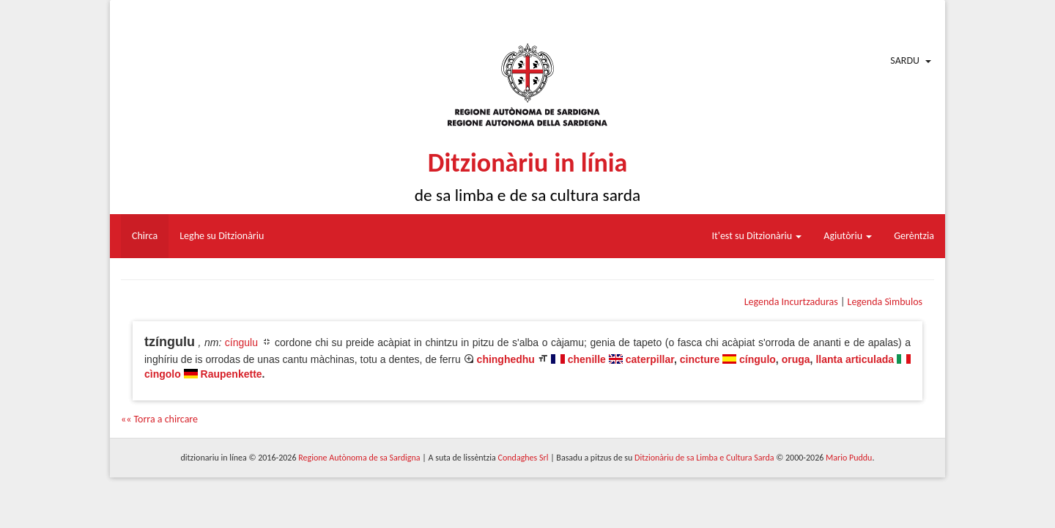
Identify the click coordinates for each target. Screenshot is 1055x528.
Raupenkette (231, 374)
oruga (796, 359)
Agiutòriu (847, 236)
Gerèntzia (914, 236)
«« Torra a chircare (159, 419)
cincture (699, 359)
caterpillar (650, 359)
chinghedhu (506, 359)
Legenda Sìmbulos (885, 302)
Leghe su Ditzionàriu (221, 236)
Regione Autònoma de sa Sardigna (359, 457)
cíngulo (757, 359)
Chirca (145, 236)
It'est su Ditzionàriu (757, 236)
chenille (587, 359)
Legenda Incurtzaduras (791, 302)
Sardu (904, 60)
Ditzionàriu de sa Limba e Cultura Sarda (704, 457)
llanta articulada (854, 359)
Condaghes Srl (523, 457)
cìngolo (162, 374)
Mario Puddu (849, 457)
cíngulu (241, 342)
